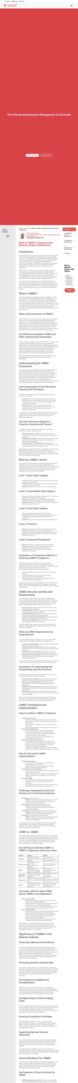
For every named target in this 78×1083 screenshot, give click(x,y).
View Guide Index (32, 155)
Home (20, 228)
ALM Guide (27, 228)
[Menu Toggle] (71, 5)
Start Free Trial (46, 155)
